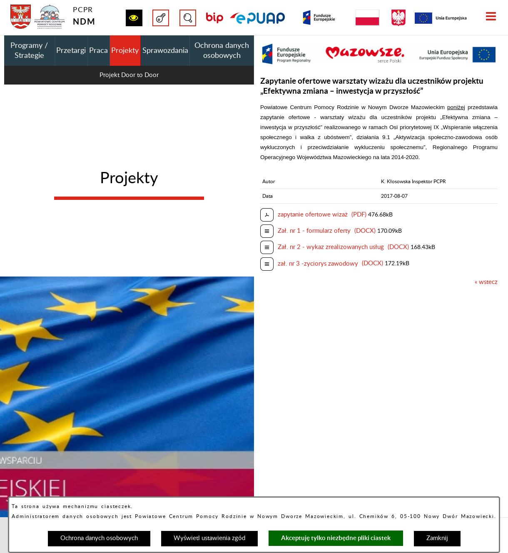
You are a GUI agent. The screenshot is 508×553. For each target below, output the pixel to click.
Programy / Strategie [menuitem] (29, 51)
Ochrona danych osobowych (99, 538)
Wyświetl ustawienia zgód (209, 538)
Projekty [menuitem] (125, 51)
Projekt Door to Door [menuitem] (129, 75)
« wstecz (486, 282)
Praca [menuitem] (98, 51)
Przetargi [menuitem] (71, 51)
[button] (134, 18)
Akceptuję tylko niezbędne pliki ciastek (336, 537)
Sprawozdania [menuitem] (165, 51)
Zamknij (437, 538)
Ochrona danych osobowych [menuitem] (221, 51)
